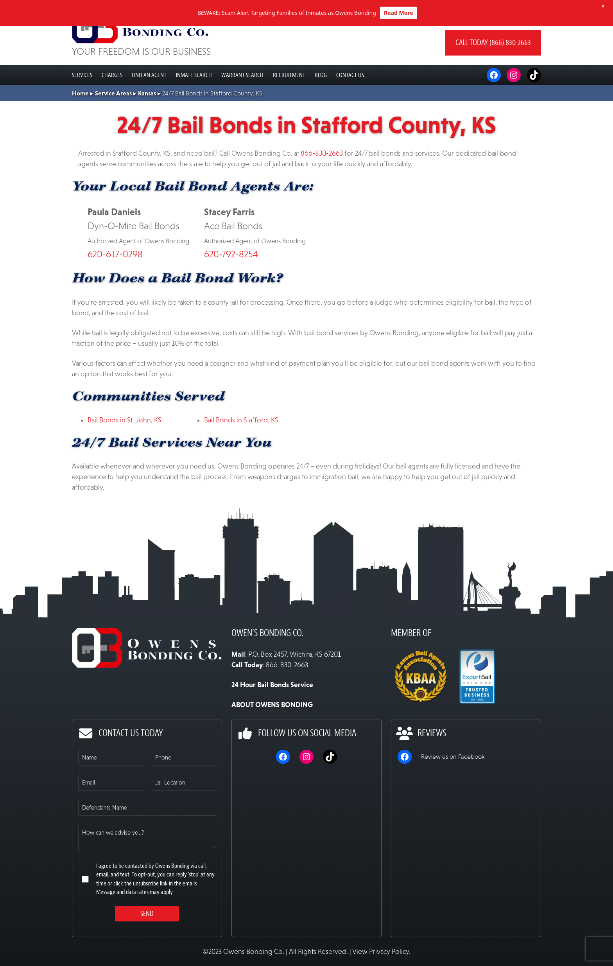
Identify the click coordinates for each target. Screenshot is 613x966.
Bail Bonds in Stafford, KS (241, 446)
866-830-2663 (322, 179)
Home (80, 118)
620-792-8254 (231, 280)
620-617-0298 (115, 280)
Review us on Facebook (452, 782)
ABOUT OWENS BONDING (272, 730)
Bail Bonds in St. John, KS (124, 446)
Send (147, 939)
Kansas (147, 118)
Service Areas (113, 118)
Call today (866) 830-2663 (493, 68)
